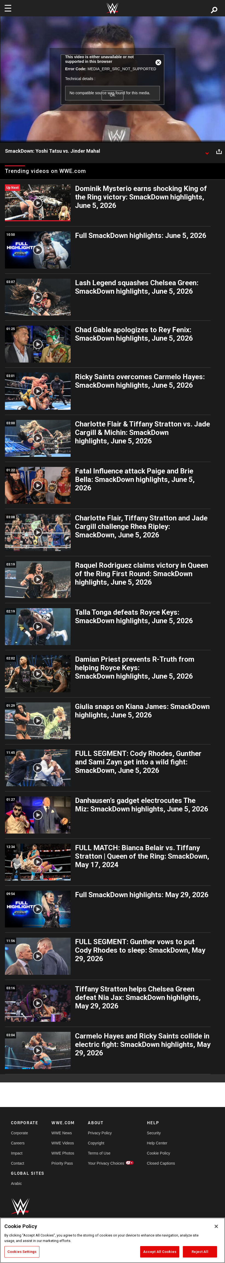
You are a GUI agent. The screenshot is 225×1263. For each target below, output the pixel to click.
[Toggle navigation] (8, 8)
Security (154, 1133)
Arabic (16, 1183)
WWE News (61, 1133)
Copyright (96, 1143)
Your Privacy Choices (106, 1163)
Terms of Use (99, 1153)
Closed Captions (161, 1163)
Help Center (157, 1143)
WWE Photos (62, 1153)
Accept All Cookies (159, 1252)
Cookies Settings (21, 1252)
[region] (112, 1240)
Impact (16, 1153)
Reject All (200, 1252)
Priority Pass (62, 1163)
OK (112, 95)
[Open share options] (219, 151)
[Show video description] (207, 151)
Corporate (19, 1133)
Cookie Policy (158, 1153)
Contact (17, 1163)
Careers (18, 1143)
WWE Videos (62, 1143)
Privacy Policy (100, 1133)
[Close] (216, 1226)
